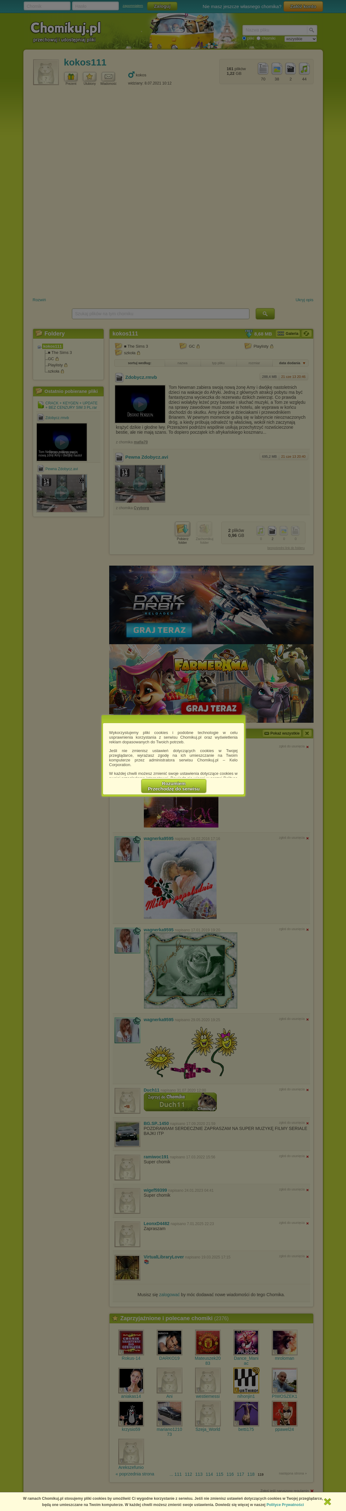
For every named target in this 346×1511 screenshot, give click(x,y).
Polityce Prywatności (285, 1505)
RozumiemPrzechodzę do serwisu (174, 786)
